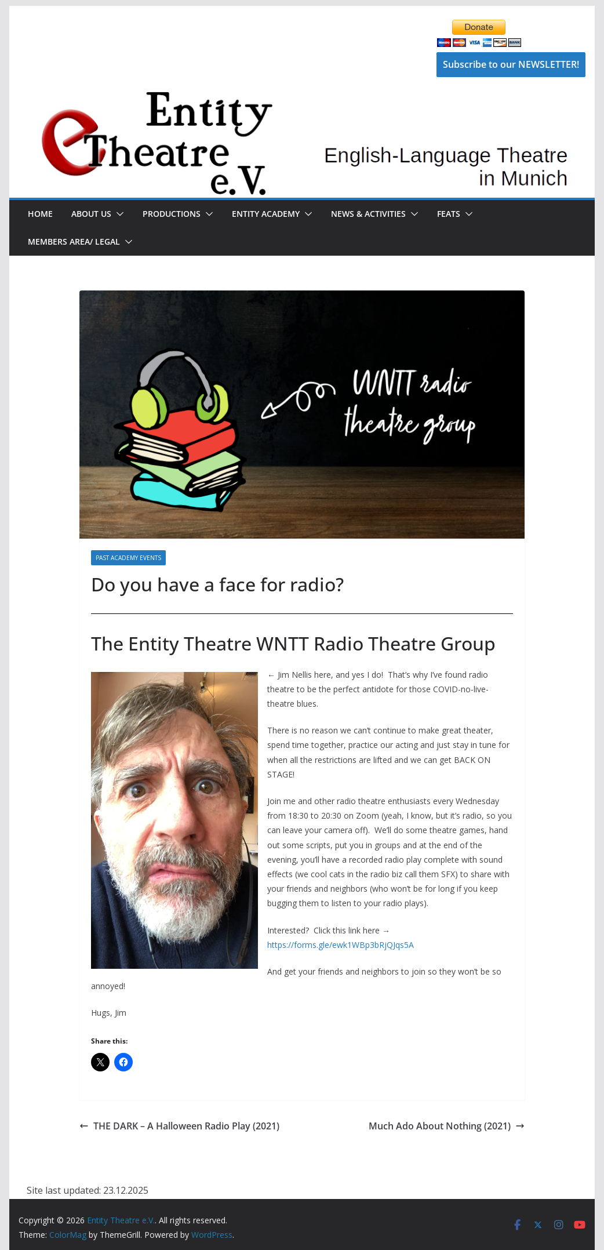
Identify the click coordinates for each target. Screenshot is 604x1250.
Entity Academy (266, 213)
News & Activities (368, 213)
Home (40, 213)
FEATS (448, 213)
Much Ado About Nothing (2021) (447, 1126)
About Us (91, 213)
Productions (172, 213)
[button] (117, 214)
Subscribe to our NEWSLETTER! (511, 64)
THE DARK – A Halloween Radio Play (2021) (179, 1126)
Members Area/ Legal (74, 241)
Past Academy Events (128, 558)
